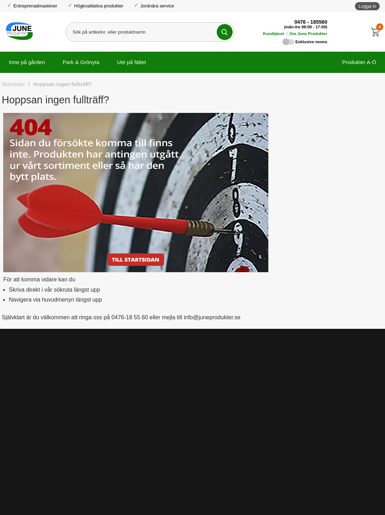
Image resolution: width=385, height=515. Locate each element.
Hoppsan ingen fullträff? (62, 84)
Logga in (367, 6)
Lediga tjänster (217, 384)
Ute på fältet (131, 62)
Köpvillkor (111, 359)
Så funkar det (215, 372)
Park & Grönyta (81, 62)
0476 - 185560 (310, 22)
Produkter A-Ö (359, 62)
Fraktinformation (118, 372)
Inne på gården (27, 62)
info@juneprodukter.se (283, 496)
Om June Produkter (308, 34)
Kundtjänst (273, 34)
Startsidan (13, 84)
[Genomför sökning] (225, 32)
